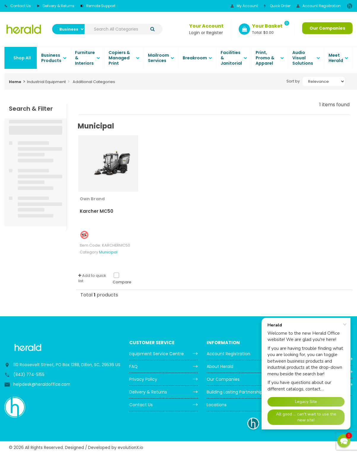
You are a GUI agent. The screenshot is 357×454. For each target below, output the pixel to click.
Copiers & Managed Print (119, 58)
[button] (343, 440)
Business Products (51, 58)
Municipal (108, 252)
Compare (122, 278)
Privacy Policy (143, 379)
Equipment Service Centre (156, 353)
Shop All (22, 58)
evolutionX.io (130, 447)
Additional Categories (94, 81)
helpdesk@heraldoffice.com (41, 384)
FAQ (133, 366)
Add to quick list (92, 278)
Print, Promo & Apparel (265, 58)
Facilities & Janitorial (231, 58)
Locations (217, 404)
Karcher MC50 (96, 211)
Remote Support (97, 5)
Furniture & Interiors (85, 58)
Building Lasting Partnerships (236, 392)
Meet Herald (336, 58)
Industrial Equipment (46, 81)
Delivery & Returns (55, 5)
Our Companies (327, 28)
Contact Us (17, 5)
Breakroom (195, 58)
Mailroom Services (158, 58)
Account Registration (319, 5)
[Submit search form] (153, 29)
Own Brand (92, 199)
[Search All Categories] (123, 29)
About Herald (220, 366)
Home (15, 81)
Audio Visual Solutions (302, 58)
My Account (244, 5)
